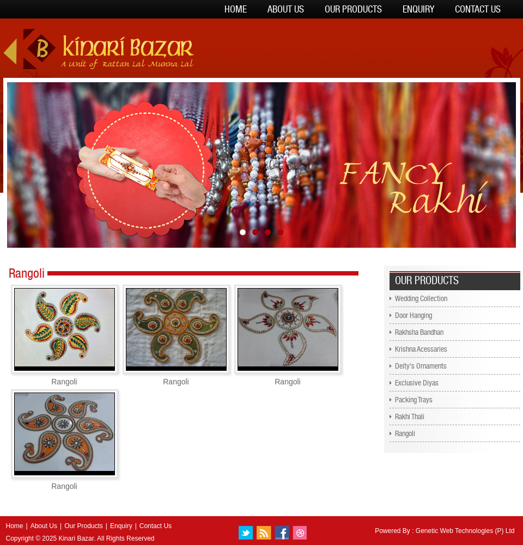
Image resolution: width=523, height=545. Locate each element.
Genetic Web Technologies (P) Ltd (465, 531)
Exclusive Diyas (417, 382)
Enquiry (418, 9)
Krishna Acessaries (421, 349)
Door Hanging (413, 315)
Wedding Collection (421, 298)
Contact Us (478, 9)
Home (235, 9)
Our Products (353, 9)
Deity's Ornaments (421, 366)
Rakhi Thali (409, 416)
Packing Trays (414, 399)
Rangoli (405, 433)
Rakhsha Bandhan (419, 332)
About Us (285, 9)
